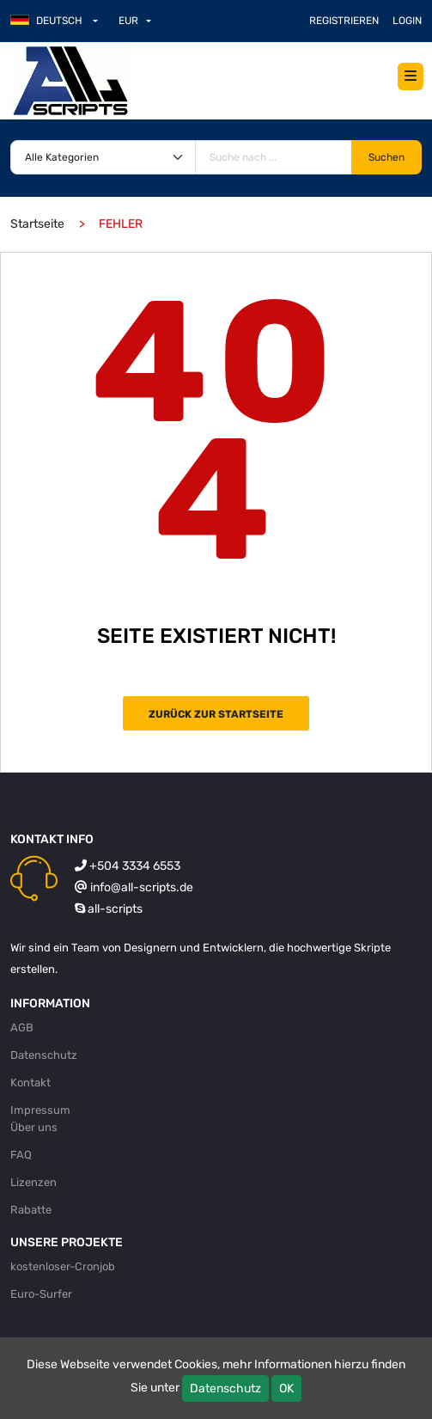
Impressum (40, 1110)
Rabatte (31, 1209)
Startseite (37, 224)
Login (407, 21)
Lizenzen (33, 1182)
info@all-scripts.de (141, 887)
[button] (61, 20)
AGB (21, 1027)
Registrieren (344, 21)
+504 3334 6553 (134, 866)
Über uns (34, 1127)
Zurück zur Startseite (216, 714)
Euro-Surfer (41, 1293)
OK (286, 1388)
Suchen (386, 157)
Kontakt (30, 1082)
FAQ (21, 1154)
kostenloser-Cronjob (62, 1266)
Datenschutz (225, 1388)
